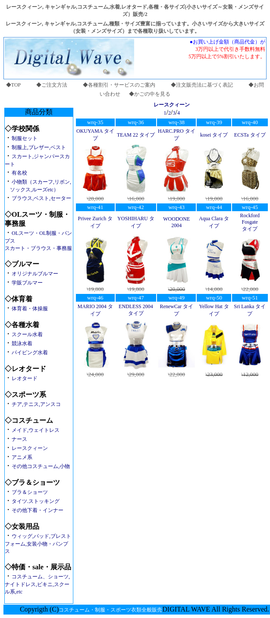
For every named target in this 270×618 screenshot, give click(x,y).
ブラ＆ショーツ (30, 492)
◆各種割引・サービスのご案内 (119, 85)
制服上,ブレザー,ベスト (39, 147)
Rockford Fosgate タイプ (250, 222)
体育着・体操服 (30, 309)
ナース (19, 439)
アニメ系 (22, 457)
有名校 (19, 173)
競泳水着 (22, 343)
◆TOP (13, 85)
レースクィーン (30, 448)
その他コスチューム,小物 (41, 466)
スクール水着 (27, 334)
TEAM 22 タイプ (136, 135)
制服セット (25, 138)
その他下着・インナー (37, 510)
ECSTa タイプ (250, 135)
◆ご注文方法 (51, 85)
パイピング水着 (30, 353)
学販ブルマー (27, 283)
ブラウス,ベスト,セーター (41, 198)
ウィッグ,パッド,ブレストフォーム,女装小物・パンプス (38, 543)
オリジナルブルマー (35, 274)
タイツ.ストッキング (36, 501)
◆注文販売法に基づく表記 (202, 85)
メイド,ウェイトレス (36, 430)
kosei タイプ (214, 135)
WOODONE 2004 (176, 222)
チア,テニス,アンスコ (36, 404)
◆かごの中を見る (149, 94)
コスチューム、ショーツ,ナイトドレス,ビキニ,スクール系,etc (37, 584)
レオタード (25, 378)
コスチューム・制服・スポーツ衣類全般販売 (110, 610)
